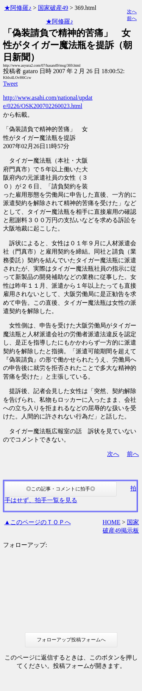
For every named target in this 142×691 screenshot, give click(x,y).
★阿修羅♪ (17, 8)
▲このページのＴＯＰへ (37, 522)
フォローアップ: (25, 545)
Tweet (10, 83)
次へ (132, 11)
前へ (132, 18)
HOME (111, 522)
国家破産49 (53, 8)
